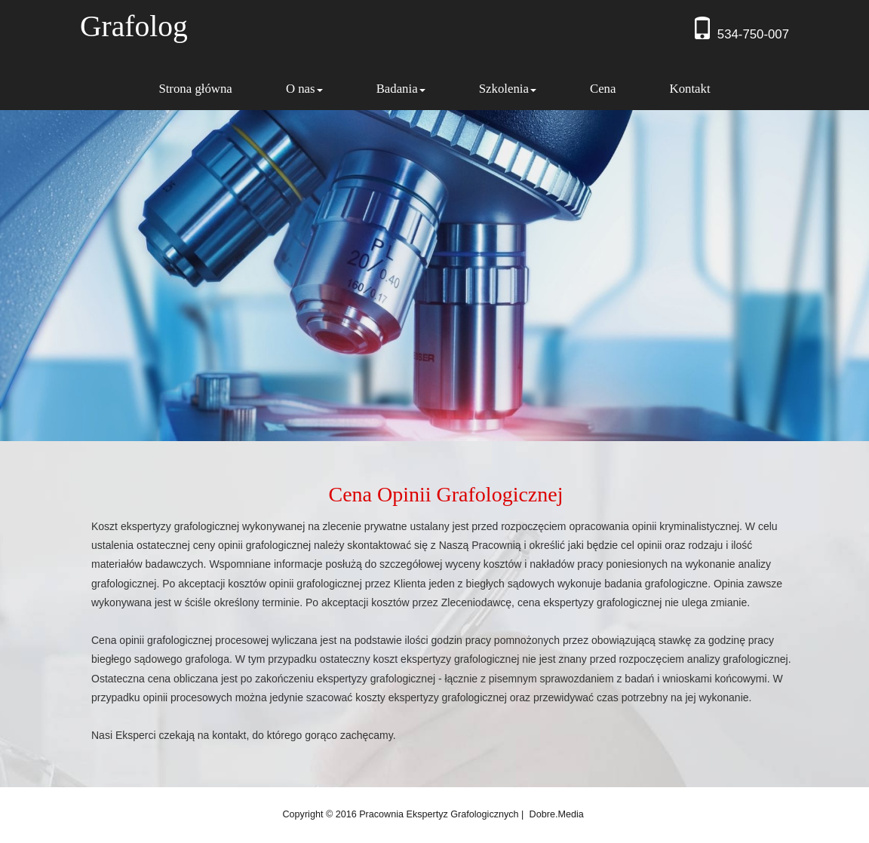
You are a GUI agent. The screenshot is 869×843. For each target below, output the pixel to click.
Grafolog (134, 26)
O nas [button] (304, 88)
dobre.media (557, 814)
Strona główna (195, 88)
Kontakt (690, 88)
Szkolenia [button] (507, 88)
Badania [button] (400, 88)
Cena (603, 88)
